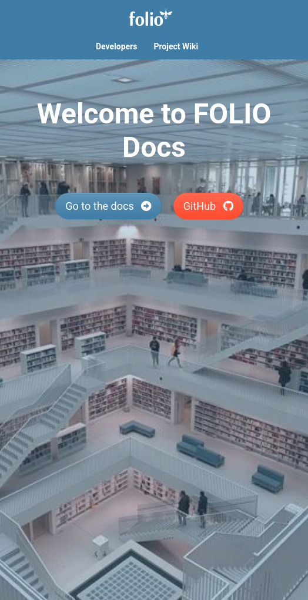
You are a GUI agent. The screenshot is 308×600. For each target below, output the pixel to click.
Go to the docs (108, 206)
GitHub (208, 206)
